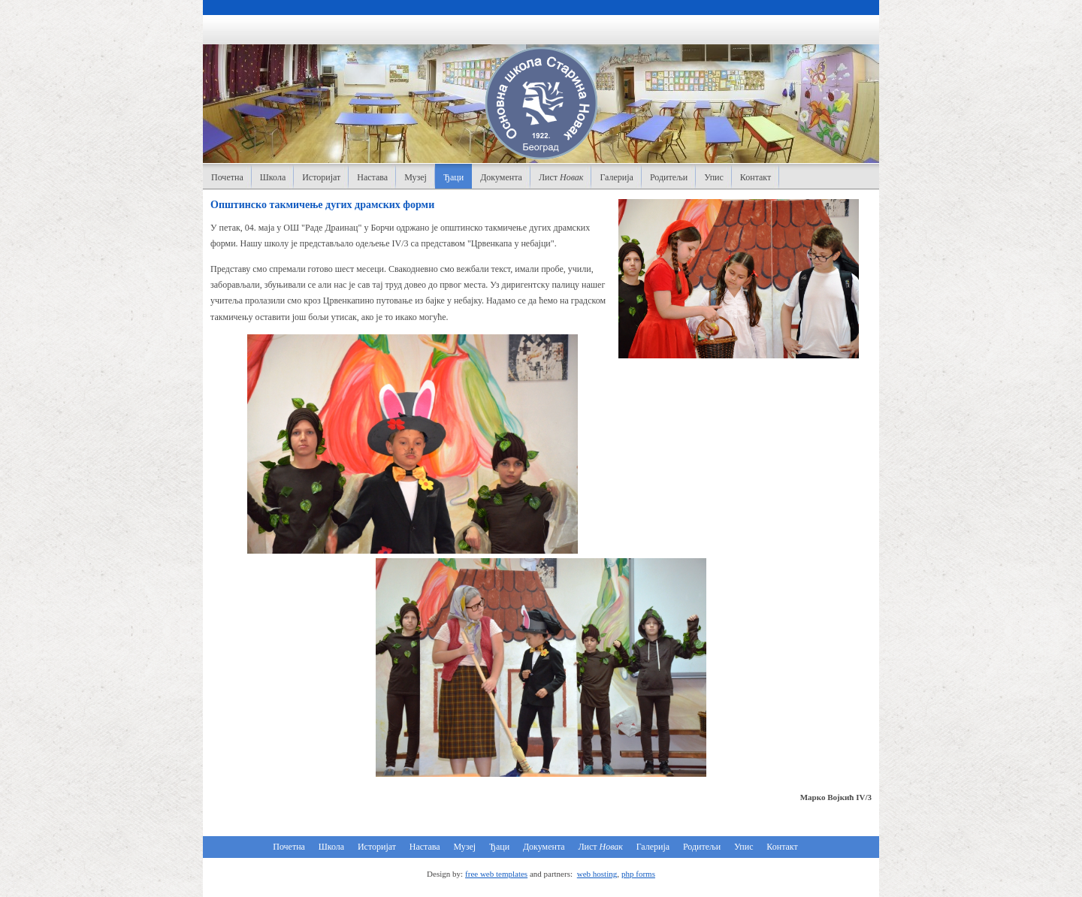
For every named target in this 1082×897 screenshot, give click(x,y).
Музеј (415, 177)
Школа (273, 177)
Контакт (755, 177)
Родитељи (669, 177)
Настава (372, 177)
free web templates (496, 873)
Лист (561, 177)
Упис (714, 177)
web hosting (597, 873)
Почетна (227, 177)
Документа (501, 177)
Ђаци (453, 177)
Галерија (616, 177)
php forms (638, 873)
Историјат (321, 177)
